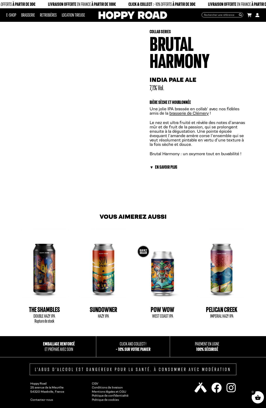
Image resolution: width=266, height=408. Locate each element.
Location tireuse (73, 14)
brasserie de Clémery (189, 113)
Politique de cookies (105, 399)
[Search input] (220, 14)
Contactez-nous (41, 399)
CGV (95, 383)
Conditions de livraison (107, 387)
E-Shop (11, 14)
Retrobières (48, 14)
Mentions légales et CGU (109, 391)
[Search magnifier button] (241, 14)
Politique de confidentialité (110, 395)
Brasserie (28, 14)
